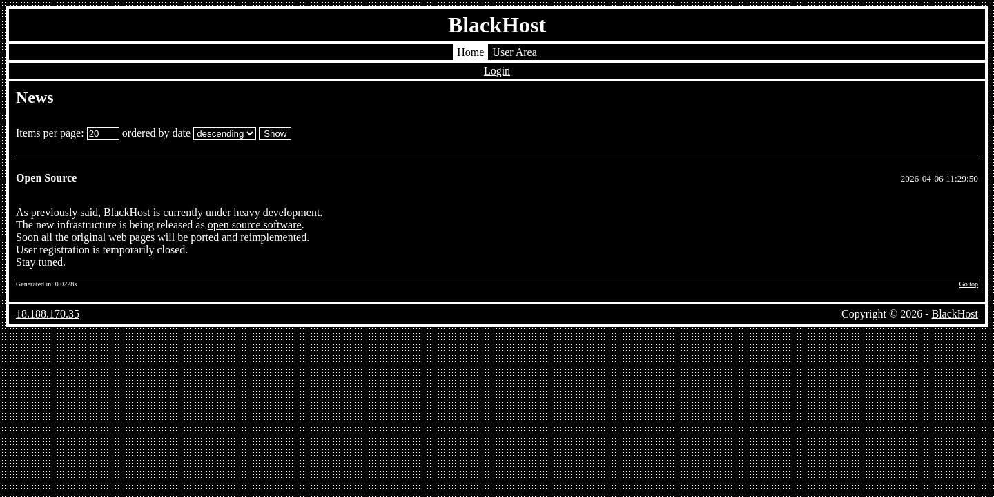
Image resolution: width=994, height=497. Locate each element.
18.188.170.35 (47, 314)
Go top (969, 284)
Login (497, 71)
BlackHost (497, 24)
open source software (255, 225)
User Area (514, 52)
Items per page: (67, 133)
